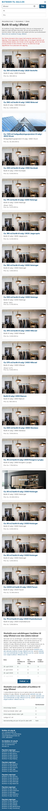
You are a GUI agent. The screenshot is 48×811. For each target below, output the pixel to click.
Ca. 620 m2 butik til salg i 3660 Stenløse (21, 428)
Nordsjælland (19, 21)
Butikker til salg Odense (9, 755)
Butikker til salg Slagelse (10, 801)
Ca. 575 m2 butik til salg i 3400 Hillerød (20, 362)
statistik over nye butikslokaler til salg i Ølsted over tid (24, 652)
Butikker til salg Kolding (9, 766)
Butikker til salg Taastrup (10, 796)
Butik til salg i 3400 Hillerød (14, 333)
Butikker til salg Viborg (9, 789)
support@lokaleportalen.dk (11, 735)
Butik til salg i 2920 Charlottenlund (17, 622)
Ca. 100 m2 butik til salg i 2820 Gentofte (21, 70)
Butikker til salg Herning (9, 776)
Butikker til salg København (11, 751)
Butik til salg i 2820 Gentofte (14, 73)
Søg (42, 6)
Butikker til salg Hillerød (9, 803)
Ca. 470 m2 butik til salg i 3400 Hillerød (20, 331)
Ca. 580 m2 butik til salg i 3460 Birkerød (21, 102)
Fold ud (22, 681)
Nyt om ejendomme (8, 744)
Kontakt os (5, 746)
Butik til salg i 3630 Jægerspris (15, 236)
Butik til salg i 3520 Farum (14, 590)
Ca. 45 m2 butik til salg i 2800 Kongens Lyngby (24, 460)
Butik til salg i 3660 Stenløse (14, 431)
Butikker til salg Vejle (8, 769)
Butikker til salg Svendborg (11, 808)
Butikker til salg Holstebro (10, 794)
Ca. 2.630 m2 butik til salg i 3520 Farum (20, 587)
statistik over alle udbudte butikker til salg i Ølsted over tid (23, 650)
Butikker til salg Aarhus (9, 753)
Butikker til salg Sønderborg (11, 806)
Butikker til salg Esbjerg (9, 758)
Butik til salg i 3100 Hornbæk (15, 171)
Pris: (5, 76)
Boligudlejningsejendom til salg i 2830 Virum (21, 139)
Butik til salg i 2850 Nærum (15, 396)
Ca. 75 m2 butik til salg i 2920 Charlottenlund (23, 619)
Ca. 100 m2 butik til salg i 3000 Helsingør (21, 265)
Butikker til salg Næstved (10, 783)
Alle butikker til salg (7, 21)
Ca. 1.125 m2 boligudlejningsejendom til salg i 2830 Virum (23, 135)
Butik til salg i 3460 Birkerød (14, 105)
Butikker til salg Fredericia (10, 790)
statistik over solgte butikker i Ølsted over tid (24, 653)
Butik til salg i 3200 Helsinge (14, 202)
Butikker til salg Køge (9, 792)
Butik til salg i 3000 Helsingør (15, 268)
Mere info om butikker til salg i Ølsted (14, 34)
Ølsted (27, 21)
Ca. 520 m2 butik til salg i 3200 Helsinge (21, 297)
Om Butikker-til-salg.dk (9, 743)
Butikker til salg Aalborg (10, 757)
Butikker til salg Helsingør (10, 781)
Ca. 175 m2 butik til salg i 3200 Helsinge (20, 200)
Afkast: (6, 205)
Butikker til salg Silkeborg (10, 778)
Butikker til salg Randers (10, 764)
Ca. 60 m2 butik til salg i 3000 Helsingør (21, 491)
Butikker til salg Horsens (10, 767)
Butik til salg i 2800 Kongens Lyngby (18, 462)
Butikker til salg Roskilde (10, 771)
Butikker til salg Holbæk (9, 804)
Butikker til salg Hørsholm (10, 780)
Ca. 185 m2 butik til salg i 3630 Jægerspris (22, 233)
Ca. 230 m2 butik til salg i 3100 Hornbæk (21, 168)
